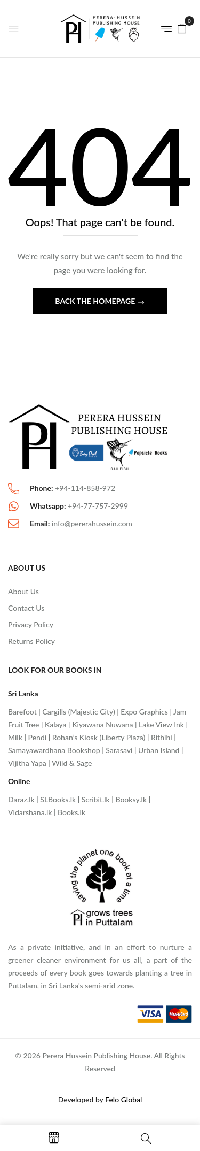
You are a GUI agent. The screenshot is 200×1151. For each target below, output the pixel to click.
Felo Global (123, 1099)
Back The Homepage (96, 300)
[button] (182, 27)
